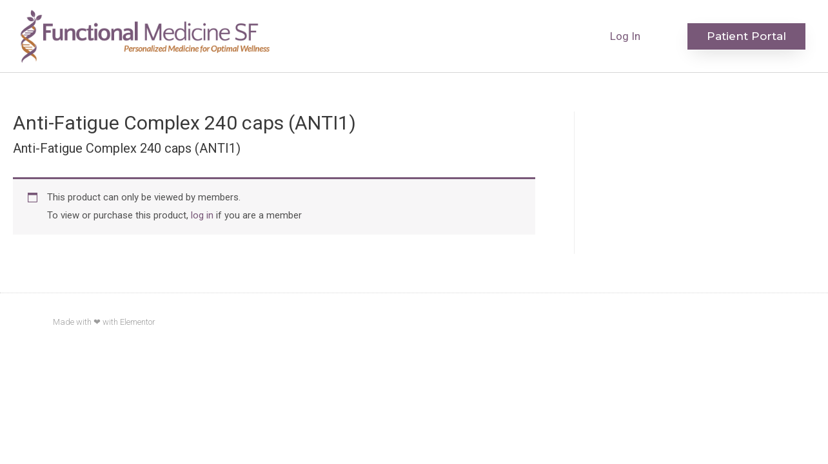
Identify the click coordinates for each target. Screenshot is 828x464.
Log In (625, 36)
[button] (746, 36)
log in (202, 215)
